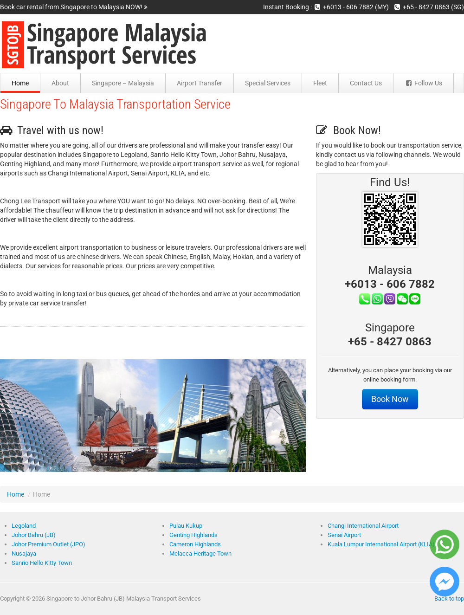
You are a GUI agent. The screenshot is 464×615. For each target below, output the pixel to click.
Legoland (24, 525)
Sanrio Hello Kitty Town (42, 562)
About (60, 83)
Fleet (320, 83)
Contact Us (366, 83)
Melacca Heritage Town (200, 553)
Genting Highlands (193, 534)
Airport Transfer (199, 83)
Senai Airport (344, 534)
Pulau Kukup (185, 525)
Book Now (390, 399)
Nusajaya (24, 553)
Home (20, 83)
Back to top (449, 598)
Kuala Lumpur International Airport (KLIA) (381, 544)
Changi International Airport (363, 525)
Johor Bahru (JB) (34, 534)
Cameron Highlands (195, 544)
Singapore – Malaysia (123, 83)
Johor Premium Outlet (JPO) (48, 544)
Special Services (267, 83)
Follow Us (423, 83)
